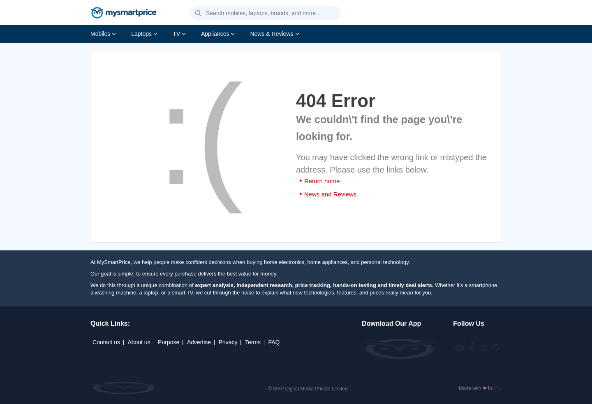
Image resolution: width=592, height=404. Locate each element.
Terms (253, 342)
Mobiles (100, 33)
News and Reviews (330, 194)
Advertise (199, 342)
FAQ (274, 342)
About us (138, 342)
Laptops (141, 33)
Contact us (106, 342)
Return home (322, 180)
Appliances (215, 33)
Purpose (168, 342)
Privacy (228, 342)
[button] (198, 13)
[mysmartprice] (123, 13)
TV (176, 33)
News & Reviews (271, 33)
